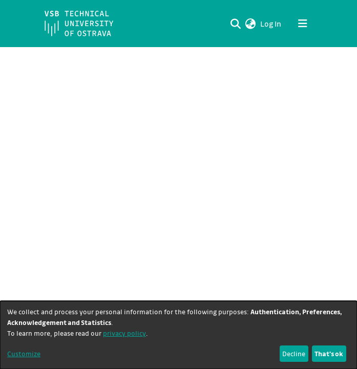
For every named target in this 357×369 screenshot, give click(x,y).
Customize (23, 353)
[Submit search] (235, 23)
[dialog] (178, 335)
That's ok (328, 353)
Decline (293, 353)
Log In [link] (271, 23)
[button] (250, 23)
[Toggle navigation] (302, 23)
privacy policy (124, 333)
